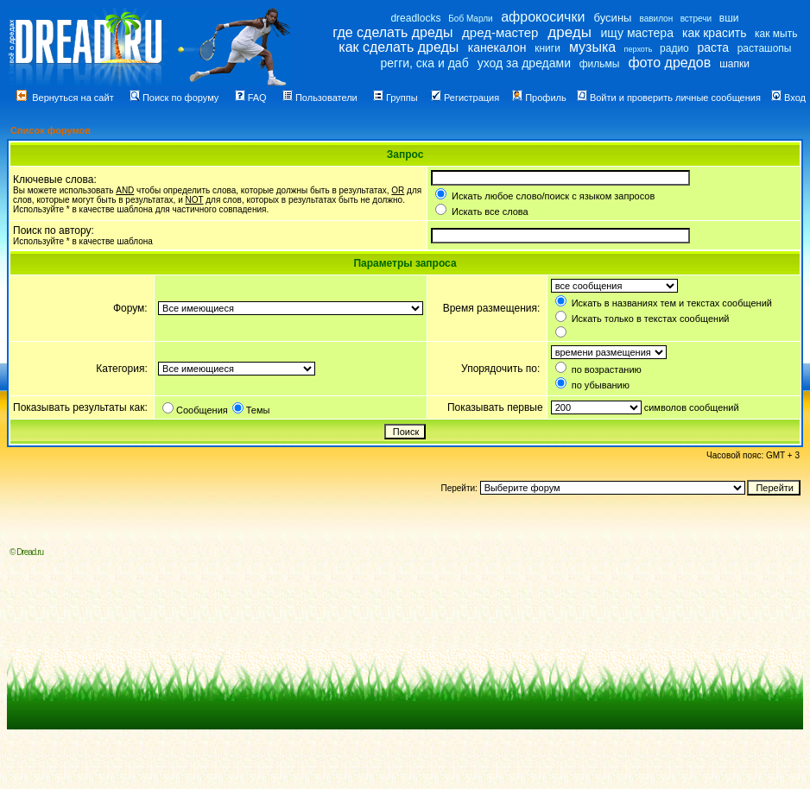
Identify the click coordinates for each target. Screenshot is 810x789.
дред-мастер (500, 32)
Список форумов (50, 130)
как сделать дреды (399, 47)
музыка (592, 47)
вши (729, 18)
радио (674, 48)
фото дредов (669, 62)
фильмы (599, 64)
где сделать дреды (392, 32)
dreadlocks (415, 18)
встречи (696, 18)
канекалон (497, 47)
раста (713, 47)
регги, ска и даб (424, 63)
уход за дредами (524, 63)
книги (547, 48)
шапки (734, 64)
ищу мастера (637, 33)
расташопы (764, 48)
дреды (569, 32)
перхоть (638, 49)
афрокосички (543, 16)
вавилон (656, 18)
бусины (613, 17)
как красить (714, 33)
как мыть (776, 34)
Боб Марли (470, 18)
